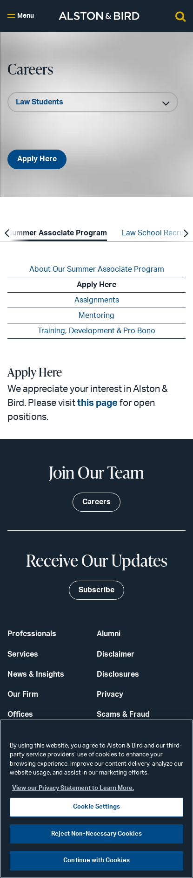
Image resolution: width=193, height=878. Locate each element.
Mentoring (96, 315)
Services (22, 654)
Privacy (110, 694)
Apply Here (37, 159)
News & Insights (35, 674)
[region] (96, 798)
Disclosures (118, 674)
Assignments (96, 300)
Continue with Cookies (96, 860)
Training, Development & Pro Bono (96, 331)
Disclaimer (115, 654)
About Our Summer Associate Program (96, 269)
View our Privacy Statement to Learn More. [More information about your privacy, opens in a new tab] (73, 788)
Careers (96, 502)
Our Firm (22, 694)
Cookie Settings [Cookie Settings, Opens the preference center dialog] (96, 807)
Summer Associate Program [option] (57, 233)
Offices (20, 714)
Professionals (31, 634)
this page (97, 403)
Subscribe (96, 590)
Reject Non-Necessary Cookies (96, 834)
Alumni (108, 634)
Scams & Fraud (123, 714)
